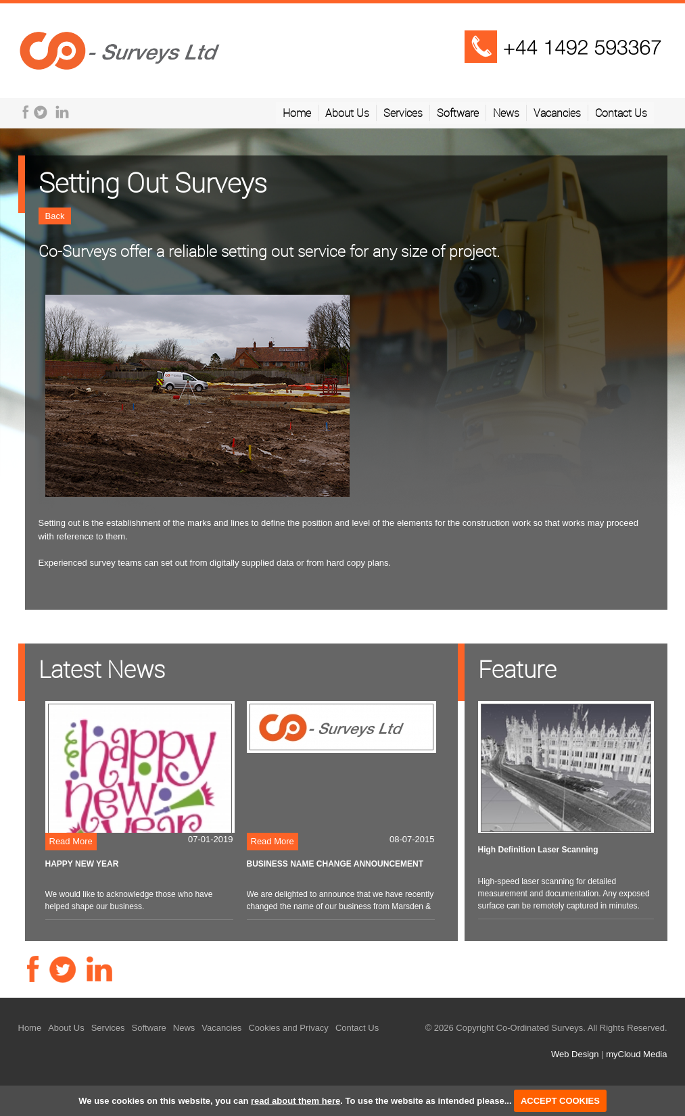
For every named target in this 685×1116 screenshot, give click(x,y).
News (506, 112)
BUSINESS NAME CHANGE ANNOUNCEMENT (335, 864)
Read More (71, 841)
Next (667, 350)
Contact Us (621, 112)
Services (403, 112)
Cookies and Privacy (288, 1028)
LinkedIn (62, 112)
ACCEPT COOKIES (560, 1101)
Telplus (119, 50)
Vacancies (557, 112)
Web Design (575, 1054)
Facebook (25, 112)
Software (458, 112)
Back (55, 216)
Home (297, 112)
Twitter (40, 112)
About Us (347, 112)
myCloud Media (636, 1054)
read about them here (295, 1101)
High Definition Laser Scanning (538, 849)
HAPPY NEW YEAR (82, 864)
